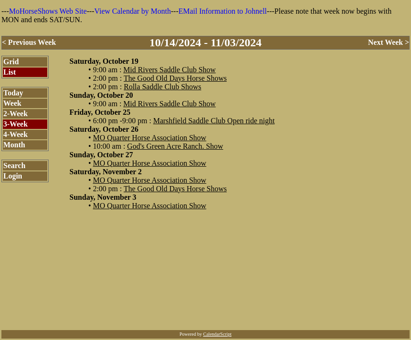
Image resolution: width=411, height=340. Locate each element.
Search (14, 166)
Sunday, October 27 (101, 155)
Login (12, 176)
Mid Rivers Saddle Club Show (169, 70)
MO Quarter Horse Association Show (149, 138)
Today (13, 93)
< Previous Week (29, 42)
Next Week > (388, 42)
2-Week (15, 114)
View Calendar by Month (132, 11)
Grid (11, 62)
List (9, 72)
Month (14, 145)
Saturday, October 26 (103, 129)
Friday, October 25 (99, 112)
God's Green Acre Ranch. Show (175, 146)
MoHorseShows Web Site (48, 11)
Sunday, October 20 (101, 95)
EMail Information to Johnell (223, 11)
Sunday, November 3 (103, 197)
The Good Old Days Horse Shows (175, 78)
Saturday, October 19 (103, 61)
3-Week (15, 124)
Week (12, 103)
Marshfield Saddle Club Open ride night (213, 121)
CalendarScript (217, 334)
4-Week (15, 134)
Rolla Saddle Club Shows (162, 87)
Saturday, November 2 (105, 172)
